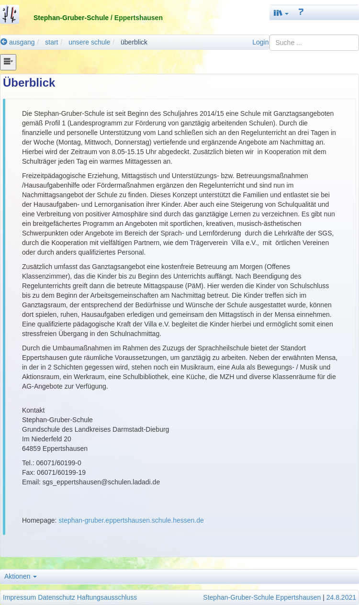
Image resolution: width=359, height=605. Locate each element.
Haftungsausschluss (107, 597)
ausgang (17, 42)
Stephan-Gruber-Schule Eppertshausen (262, 597)
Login (260, 42)
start (51, 42)
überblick (134, 42)
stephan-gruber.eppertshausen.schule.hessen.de (131, 520)
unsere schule (89, 42)
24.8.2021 (341, 597)
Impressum (19, 597)
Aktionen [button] (20, 576)
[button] (281, 12)
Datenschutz (56, 597)
